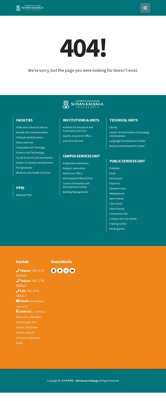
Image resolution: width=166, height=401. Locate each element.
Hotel (112, 173)
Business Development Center (127, 146)
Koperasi (114, 183)
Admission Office (72, 173)
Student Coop (117, 188)
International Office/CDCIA (78, 178)
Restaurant (115, 178)
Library (113, 127)
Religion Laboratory (74, 168)
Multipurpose (117, 193)
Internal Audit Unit (73, 141)
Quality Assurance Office (77, 136)
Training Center (118, 223)
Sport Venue (116, 198)
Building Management (75, 192)
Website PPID (24, 195)
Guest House (116, 208)
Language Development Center (127, 141)
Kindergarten (117, 228)
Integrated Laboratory (76, 163)
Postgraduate (24, 167)
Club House (115, 203)
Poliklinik (114, 168)
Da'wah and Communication (32, 132)
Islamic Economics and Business (34, 162)
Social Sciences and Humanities (34, 157)
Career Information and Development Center (76, 185)
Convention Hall (118, 213)
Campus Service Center (123, 218)
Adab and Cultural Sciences (32, 127)
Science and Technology (30, 152)
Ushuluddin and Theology (30, 147)
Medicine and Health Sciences (33, 172)
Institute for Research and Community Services (78, 129)
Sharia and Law (24, 142)
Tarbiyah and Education (29, 137)
